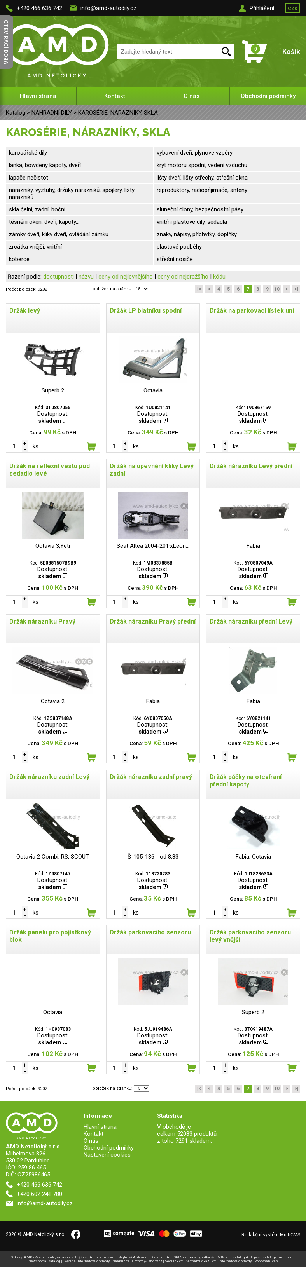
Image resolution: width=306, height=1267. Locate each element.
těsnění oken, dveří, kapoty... (44, 221)
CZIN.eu (223, 1257)
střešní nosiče (175, 259)
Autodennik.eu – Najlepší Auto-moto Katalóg (126, 1257)
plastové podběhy (179, 246)
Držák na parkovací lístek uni (252, 310)
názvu (86, 276)
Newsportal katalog (44, 1261)
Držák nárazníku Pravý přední (153, 621)
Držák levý (24, 310)
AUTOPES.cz (176, 1257)
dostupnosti (58, 276)
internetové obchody (235, 1261)
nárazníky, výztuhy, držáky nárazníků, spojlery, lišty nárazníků (72, 193)
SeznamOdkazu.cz (200, 1261)
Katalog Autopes (247, 1257)
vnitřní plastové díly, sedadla (192, 221)
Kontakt (114, 95)
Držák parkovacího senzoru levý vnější (250, 936)
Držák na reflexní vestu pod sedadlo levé (49, 469)
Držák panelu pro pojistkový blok (50, 936)
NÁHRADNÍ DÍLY (51, 112)
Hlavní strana (38, 95)
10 (277, 289)
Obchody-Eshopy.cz (147, 1261)
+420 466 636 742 (39, 8)
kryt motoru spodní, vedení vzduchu (202, 165)
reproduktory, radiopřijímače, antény (202, 189)
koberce (19, 259)
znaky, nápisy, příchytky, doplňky (197, 234)
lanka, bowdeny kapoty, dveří (45, 165)
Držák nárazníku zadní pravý (151, 777)
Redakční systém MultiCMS (270, 1234)
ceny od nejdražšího (182, 276)
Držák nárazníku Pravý (42, 621)
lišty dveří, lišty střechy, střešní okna (202, 177)
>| (296, 289)
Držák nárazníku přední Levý (251, 621)
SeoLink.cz (174, 1261)
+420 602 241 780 (39, 1193)
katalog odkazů (201, 1257)
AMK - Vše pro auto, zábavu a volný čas (55, 1257)
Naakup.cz (120, 1261)
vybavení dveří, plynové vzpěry (195, 152)
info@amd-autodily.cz (108, 8)
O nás (191, 95)
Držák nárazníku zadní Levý (49, 777)
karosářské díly (28, 152)
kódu (219, 276)
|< (199, 289)
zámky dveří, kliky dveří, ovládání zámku (58, 234)
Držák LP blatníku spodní (146, 310)
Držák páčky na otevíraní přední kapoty (246, 780)
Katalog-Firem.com (278, 1257)
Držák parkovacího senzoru (150, 932)
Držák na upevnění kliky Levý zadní (152, 469)
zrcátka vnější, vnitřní (35, 246)
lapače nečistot (28, 177)
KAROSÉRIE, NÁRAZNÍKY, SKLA (118, 112)
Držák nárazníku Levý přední (251, 466)
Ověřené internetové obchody (86, 1261)
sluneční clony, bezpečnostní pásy (200, 209)
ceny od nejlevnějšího (125, 276)
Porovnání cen (266, 1261)
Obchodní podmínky (268, 95)
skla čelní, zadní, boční (37, 209)
